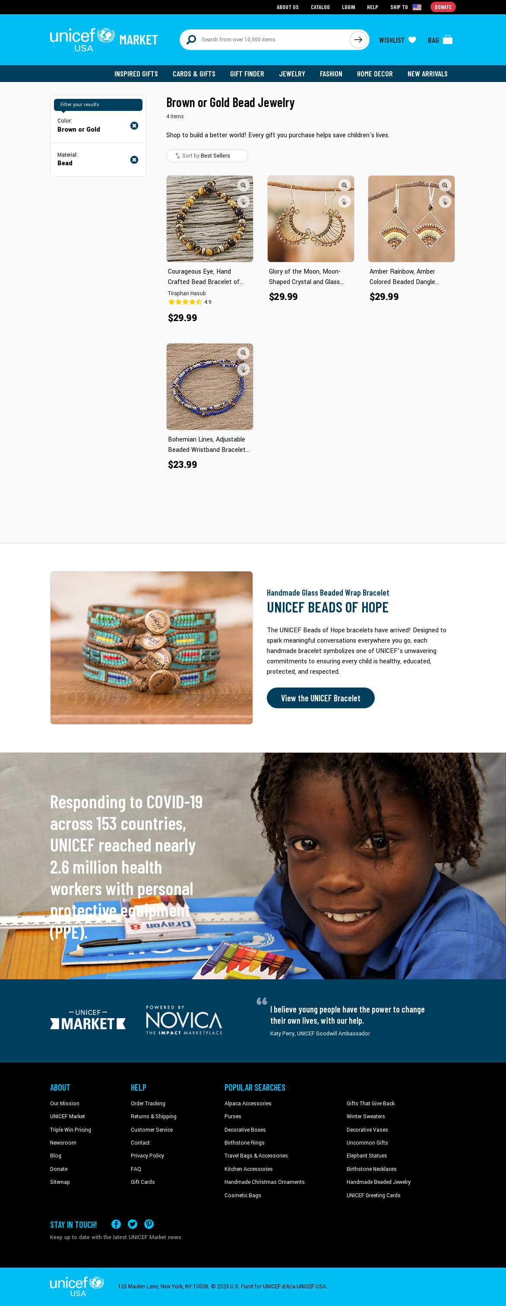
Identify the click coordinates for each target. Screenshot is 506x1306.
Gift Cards (143, 1182)
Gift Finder (247, 73)
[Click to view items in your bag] (440, 39)
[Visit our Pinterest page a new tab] (149, 1224)
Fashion (331, 73)
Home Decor (375, 73)
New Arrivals (428, 73)
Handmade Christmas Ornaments (265, 1182)
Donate (58, 1169)
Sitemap (60, 1182)
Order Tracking (148, 1103)
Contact (140, 1143)
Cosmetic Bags (243, 1195)
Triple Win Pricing (70, 1130)
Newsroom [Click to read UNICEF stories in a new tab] (63, 1143)
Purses (233, 1116)
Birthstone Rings (245, 1143)
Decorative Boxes (245, 1130)
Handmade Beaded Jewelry (379, 1182)
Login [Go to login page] (348, 6)
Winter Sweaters (366, 1116)
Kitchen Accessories (249, 1169)
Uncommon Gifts (367, 1143)
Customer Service (152, 1130)
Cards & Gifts (194, 73)
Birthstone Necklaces (372, 1169)
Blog (55, 1156)
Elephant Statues (367, 1156)
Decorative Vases (367, 1130)
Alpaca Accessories (248, 1103)
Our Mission (64, 1103)
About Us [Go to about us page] (288, 6)
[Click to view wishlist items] (397, 40)
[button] (243, 185)
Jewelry (292, 73)
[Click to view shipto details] (406, 7)
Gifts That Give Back (371, 1103)
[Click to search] (358, 39)
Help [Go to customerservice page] (372, 6)
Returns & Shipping (154, 1116)
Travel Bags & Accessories (256, 1156)
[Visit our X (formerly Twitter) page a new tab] (132, 1224)
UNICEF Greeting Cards (374, 1195)
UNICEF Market (67, 1116)
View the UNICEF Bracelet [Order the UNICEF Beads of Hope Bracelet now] (321, 698)
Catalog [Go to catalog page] (320, 6)
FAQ (136, 1169)
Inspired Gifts (136, 73)
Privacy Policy (147, 1156)
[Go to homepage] (104, 39)
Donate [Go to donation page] (443, 6)
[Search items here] (265, 40)
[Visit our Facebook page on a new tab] (116, 1224)
